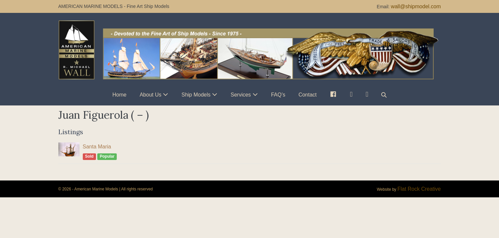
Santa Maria (97, 146)
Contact (307, 95)
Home (119, 95)
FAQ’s (278, 95)
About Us (150, 95)
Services (241, 95)
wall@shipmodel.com (416, 6)
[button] (384, 94)
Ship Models (195, 95)
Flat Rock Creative (419, 189)
